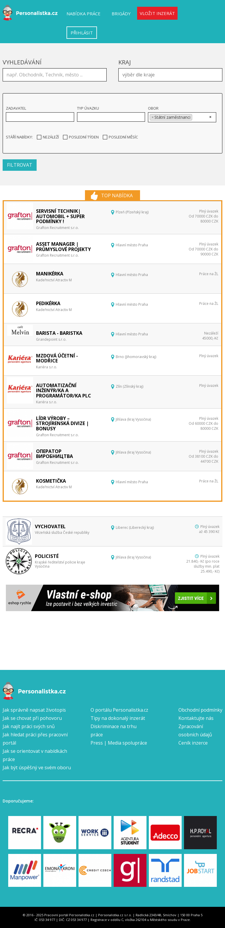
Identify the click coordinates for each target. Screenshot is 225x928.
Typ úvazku (88, 108)
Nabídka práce (83, 13)
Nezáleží (48, 137)
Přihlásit (82, 33)
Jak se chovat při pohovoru (32, 718)
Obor (153, 108)
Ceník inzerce (193, 743)
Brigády (121, 13)
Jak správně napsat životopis (34, 710)
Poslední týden (81, 137)
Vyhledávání (22, 62)
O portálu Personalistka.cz (119, 710)
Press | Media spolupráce (119, 743)
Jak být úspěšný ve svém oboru (37, 767)
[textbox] (172, 74)
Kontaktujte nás (196, 718)
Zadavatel (16, 108)
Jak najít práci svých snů (29, 726)
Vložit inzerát (157, 13)
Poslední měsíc (120, 137)
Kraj (124, 62)
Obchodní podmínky (200, 710)
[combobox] (170, 74)
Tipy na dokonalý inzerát (118, 718)
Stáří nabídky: (19, 137)
